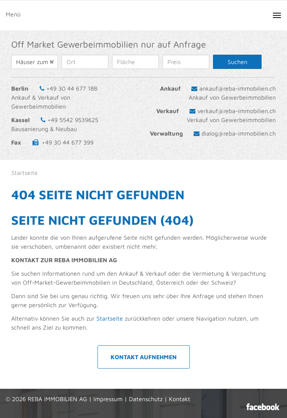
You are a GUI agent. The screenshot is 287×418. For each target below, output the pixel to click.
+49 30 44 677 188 (71, 88)
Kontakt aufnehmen (144, 357)
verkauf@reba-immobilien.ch (236, 110)
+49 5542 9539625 (72, 119)
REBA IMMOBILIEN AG (57, 399)
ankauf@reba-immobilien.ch (237, 88)
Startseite (109, 318)
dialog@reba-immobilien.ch (238, 133)
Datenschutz (146, 399)
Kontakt (179, 399)
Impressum (108, 399)
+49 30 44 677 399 (67, 142)
